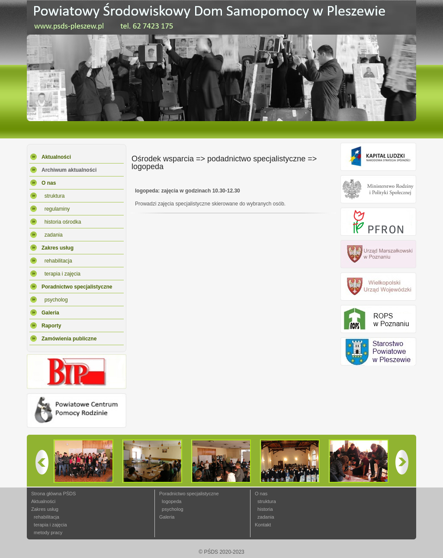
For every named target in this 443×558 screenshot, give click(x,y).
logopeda (170, 501)
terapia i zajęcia (61, 274)
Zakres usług (44, 509)
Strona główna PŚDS (53, 493)
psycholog (55, 300)
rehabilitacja (57, 261)
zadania (52, 235)
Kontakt (263, 524)
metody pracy (46, 532)
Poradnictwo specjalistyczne (189, 493)
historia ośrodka (61, 222)
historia (264, 509)
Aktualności (43, 501)
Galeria (166, 517)
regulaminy (56, 209)
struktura (53, 196)
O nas (261, 493)
